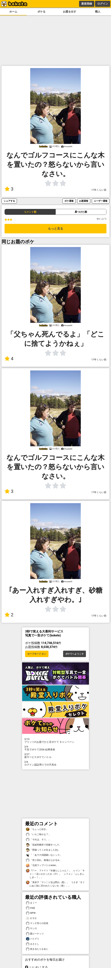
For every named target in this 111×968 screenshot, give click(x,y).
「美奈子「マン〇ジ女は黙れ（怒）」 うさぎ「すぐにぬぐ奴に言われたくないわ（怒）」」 (55, 884)
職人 (97, 11)
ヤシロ (31, 928)
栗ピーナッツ (35, 934)
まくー (31, 903)
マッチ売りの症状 (37, 923)
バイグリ (32, 939)
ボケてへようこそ (74, 654)
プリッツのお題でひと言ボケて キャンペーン (55, 740)
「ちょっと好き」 (37, 829)
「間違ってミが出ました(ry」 (43, 850)
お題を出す (69, 11)
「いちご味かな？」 (38, 834)
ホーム (13, 11)
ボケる (41, 11)
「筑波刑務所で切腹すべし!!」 (43, 845)
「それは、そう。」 (38, 839)
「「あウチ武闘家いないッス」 (44, 855)
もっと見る (55, 228)
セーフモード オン (36, 654)
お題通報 (83, 201)
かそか (31, 918)
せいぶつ (101, 218)
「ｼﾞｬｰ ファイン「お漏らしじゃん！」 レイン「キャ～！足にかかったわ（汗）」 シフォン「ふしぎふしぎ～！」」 (55, 874)
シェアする (9, 201)
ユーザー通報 (100, 201)
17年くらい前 (98, 189)
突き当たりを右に (37, 949)
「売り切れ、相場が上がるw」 (43, 860)
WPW (31, 913)
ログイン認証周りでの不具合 (55, 763)
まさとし (32, 944)
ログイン (102, 3)
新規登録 (86, 3)
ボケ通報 (69, 201)
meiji (30, 908)
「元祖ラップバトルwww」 (42, 865)
